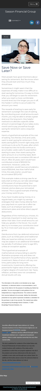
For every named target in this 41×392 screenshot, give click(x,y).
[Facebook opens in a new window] (38, 24)
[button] (34, 4)
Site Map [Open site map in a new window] (3, 376)
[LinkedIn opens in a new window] (32, 24)
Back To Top (33, 383)
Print (6, 37)
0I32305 (17, 330)
